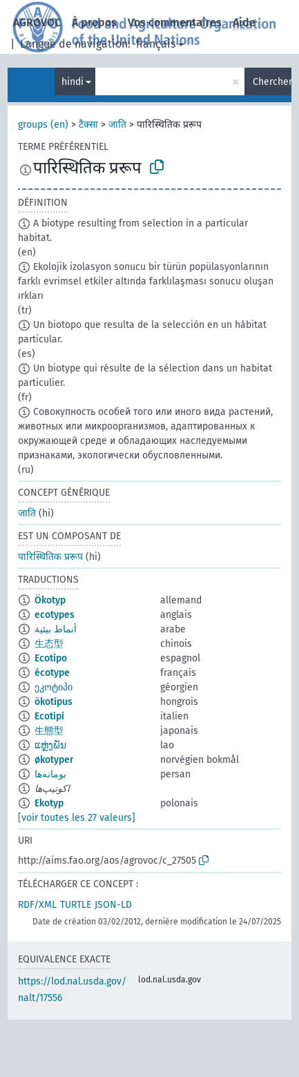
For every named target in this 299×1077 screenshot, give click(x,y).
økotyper (54, 760)
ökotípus (54, 702)
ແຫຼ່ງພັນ (50, 745)
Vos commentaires (175, 22)
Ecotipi (49, 716)
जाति (117, 124)
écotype (52, 673)
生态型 (49, 644)
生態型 (49, 731)
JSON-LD (113, 905)
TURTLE (75, 905)
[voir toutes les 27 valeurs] (76, 818)
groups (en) (43, 124)
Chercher (272, 82)
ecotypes (55, 615)
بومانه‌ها (50, 774)
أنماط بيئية (56, 629)
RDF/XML (37, 905)
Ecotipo (51, 658)
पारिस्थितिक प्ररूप (50, 557)
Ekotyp (49, 803)
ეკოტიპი (54, 687)
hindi (72, 82)
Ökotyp (50, 600)
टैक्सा (88, 124)
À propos (94, 22)
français (155, 43)
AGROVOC (37, 22)
